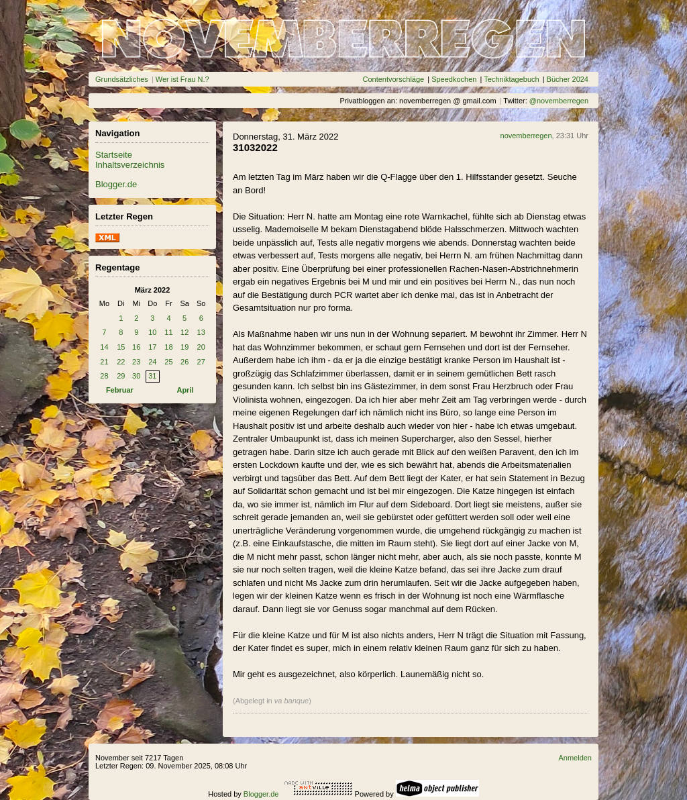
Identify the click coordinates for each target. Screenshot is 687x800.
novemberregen (526, 136)
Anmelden (575, 758)
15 (121, 347)
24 (152, 362)
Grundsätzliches (121, 79)
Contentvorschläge (393, 79)
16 (136, 347)
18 (168, 347)
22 (121, 362)
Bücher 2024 (567, 79)
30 (136, 376)
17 (152, 347)
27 (201, 362)
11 (168, 332)
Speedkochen (453, 79)
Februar (120, 390)
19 (184, 347)
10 (152, 332)
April (184, 390)
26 (184, 362)
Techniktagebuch (511, 79)
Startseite (113, 155)
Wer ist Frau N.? (182, 79)
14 (104, 347)
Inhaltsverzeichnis (129, 165)
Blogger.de (116, 184)
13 (201, 332)
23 (136, 362)
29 (121, 376)
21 (104, 362)
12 (184, 332)
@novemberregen (558, 101)
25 (168, 362)
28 (104, 376)
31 (152, 376)
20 (201, 347)
